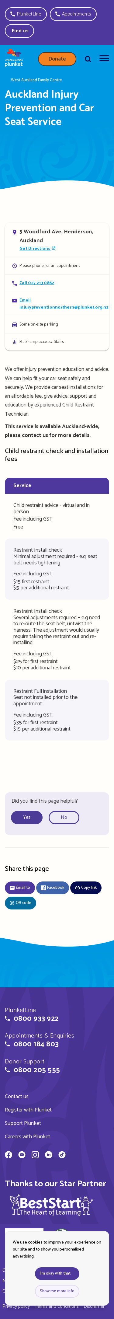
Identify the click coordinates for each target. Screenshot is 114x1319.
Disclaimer (94, 1306)
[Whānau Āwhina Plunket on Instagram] (35, 1155)
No (64, 817)
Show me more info (57, 1291)
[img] (51, 1205)
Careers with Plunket (27, 1136)
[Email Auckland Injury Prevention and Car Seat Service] (57, 304)
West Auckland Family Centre (36, 80)
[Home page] (14, 59)
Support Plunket (23, 1123)
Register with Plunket (28, 1110)
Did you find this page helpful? (45, 801)
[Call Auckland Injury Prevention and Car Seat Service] (57, 283)
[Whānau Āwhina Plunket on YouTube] (22, 1155)
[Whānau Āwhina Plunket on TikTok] (62, 1155)
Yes (26, 817)
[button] (26, 14)
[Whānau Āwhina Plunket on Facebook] (8, 1155)
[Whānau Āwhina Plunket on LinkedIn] (48, 1155)
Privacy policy (16, 1306)
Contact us (17, 1096)
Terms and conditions (57, 1306)
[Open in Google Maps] (57, 240)
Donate (57, 59)
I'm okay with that (55, 1273)
